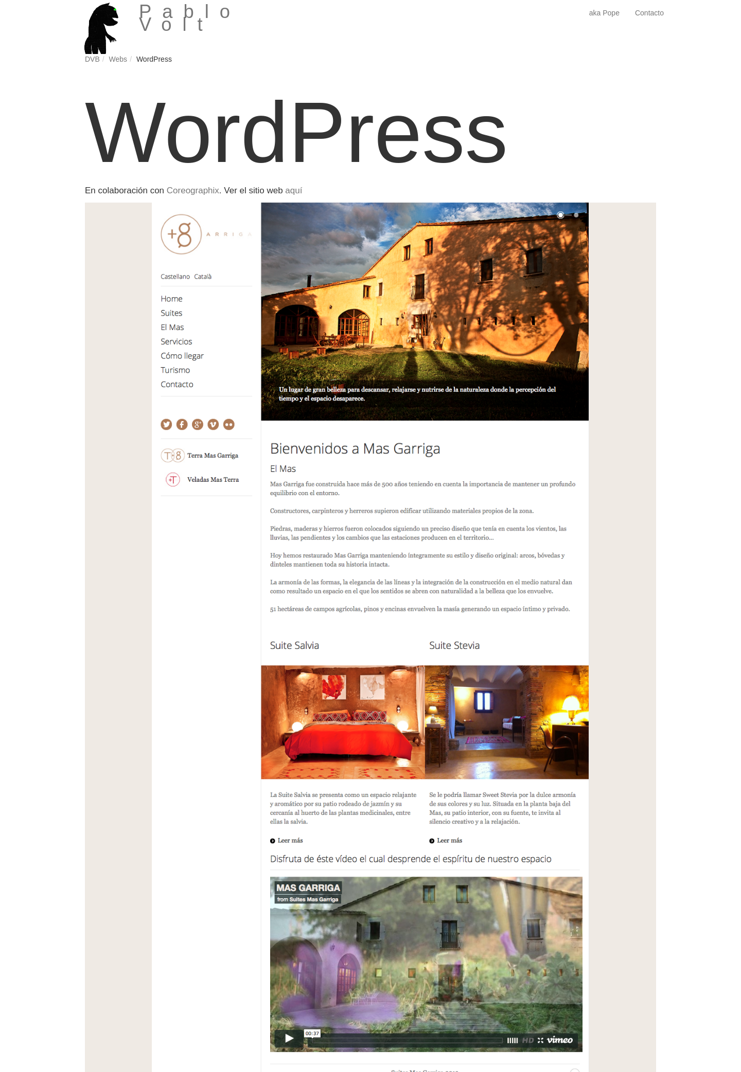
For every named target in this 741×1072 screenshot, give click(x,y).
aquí (293, 190)
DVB (92, 59)
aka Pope (604, 13)
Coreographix (193, 190)
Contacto (649, 13)
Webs (118, 59)
